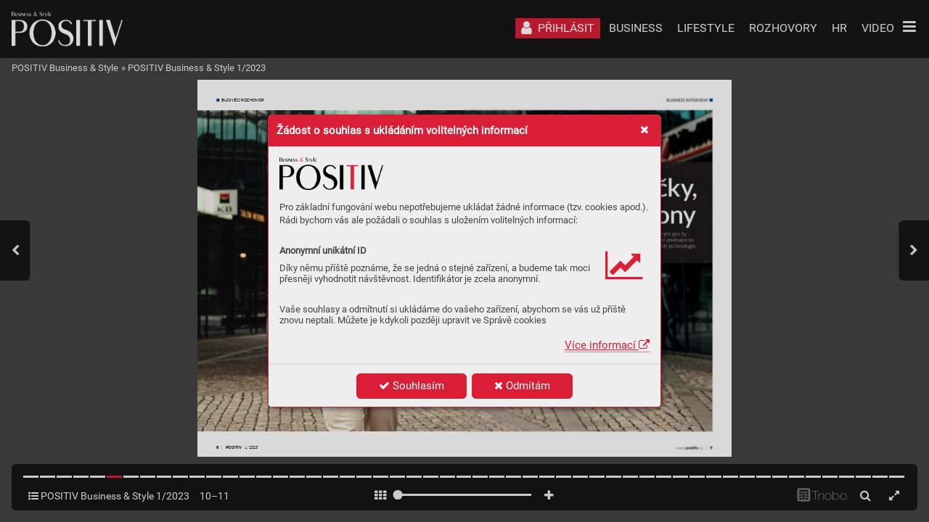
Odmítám (522, 385)
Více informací (607, 345)
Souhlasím (411, 385)
